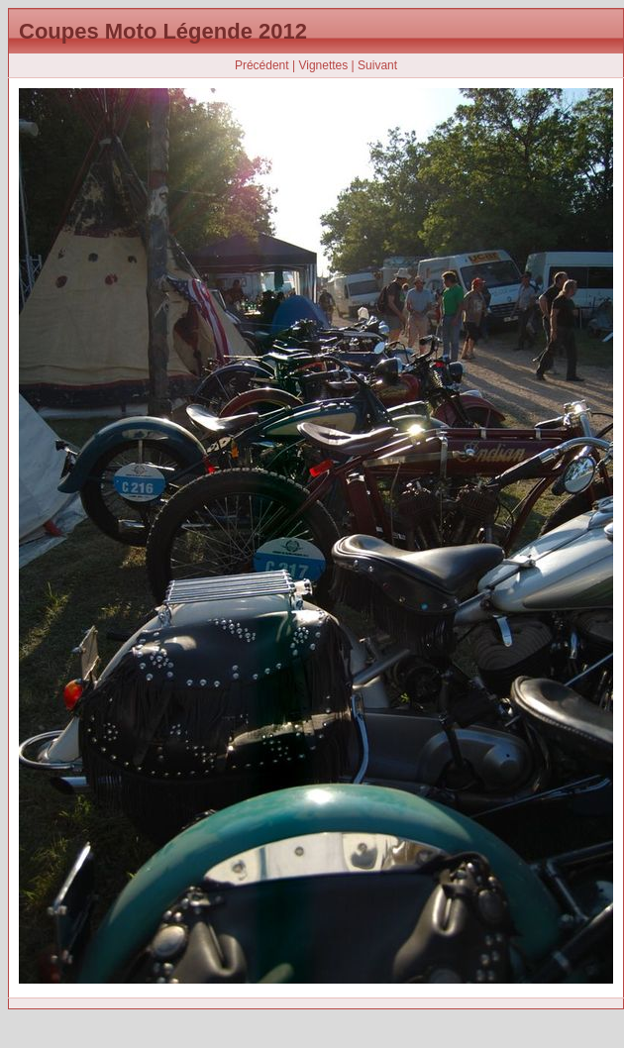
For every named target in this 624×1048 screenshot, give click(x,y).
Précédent (262, 65)
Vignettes (323, 65)
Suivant (377, 65)
